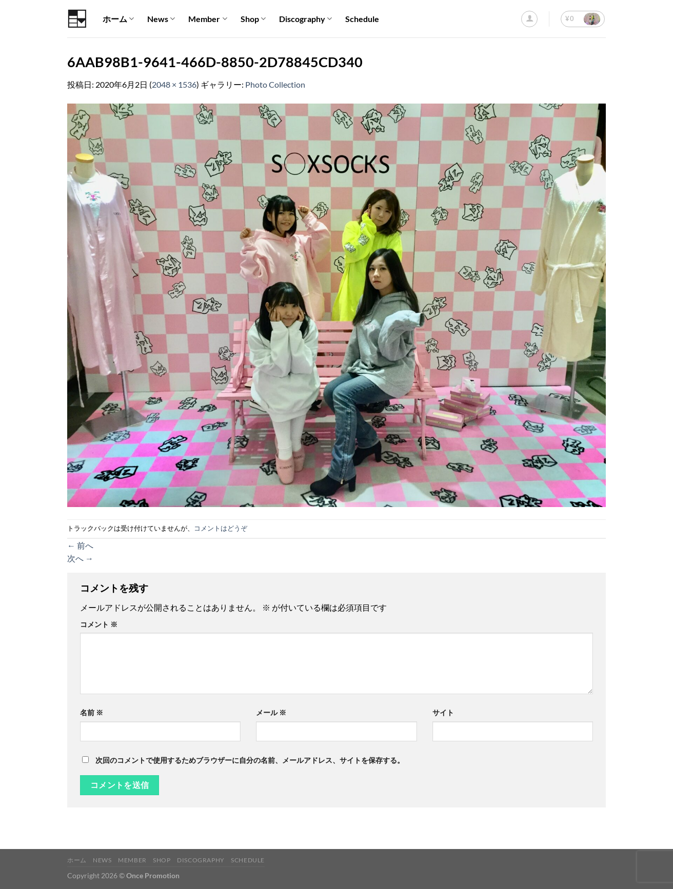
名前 (91, 712)
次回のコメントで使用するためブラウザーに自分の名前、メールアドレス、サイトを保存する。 (249, 760)
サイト (443, 712)
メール (271, 712)
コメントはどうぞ (220, 528)
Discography (305, 19)
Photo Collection (275, 84)
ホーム (118, 19)
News (161, 19)
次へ (80, 558)
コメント (98, 624)
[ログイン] (529, 19)
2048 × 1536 (174, 84)
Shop (253, 19)
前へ (80, 545)
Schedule (362, 19)
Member (207, 19)
